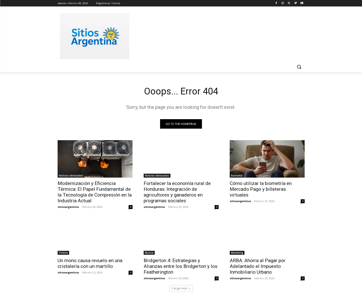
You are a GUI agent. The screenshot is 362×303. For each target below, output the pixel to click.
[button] (299, 66)
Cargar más (181, 288)
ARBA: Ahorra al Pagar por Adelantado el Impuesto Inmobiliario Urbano (257, 266)
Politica (63, 252)
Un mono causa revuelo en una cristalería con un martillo (90, 263)
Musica (149, 252)
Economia (236, 175)
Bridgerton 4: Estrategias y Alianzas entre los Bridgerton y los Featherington (180, 266)
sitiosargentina (68, 207)
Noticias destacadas (71, 175)
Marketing (237, 252)
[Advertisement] (216, 35)
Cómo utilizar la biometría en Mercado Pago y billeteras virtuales (261, 189)
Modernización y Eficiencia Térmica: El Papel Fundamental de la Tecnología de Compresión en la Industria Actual (95, 192)
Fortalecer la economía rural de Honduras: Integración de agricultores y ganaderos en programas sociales (177, 192)
